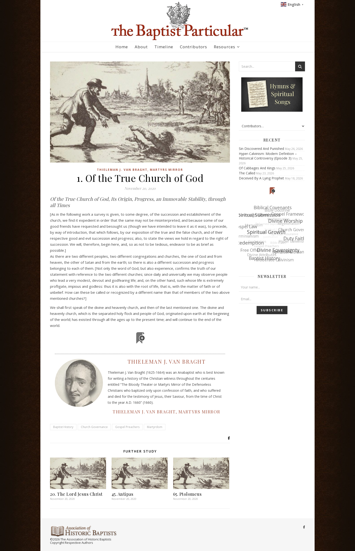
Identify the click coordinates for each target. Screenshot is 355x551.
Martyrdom (154, 427)
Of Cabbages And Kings (257, 168)
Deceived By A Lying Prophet (261, 178)
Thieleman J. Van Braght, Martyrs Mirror (140, 170)
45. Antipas (122, 494)
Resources (224, 46)
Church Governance (94, 427)
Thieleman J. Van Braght (166, 361)
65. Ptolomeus (187, 494)
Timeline (163, 46)
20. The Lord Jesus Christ (76, 494)
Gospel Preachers (127, 427)
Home (121, 46)
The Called (247, 173)
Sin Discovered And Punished (261, 148)
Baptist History (63, 427)
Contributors (193, 46)
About (141, 46)
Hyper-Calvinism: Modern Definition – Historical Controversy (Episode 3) (268, 155)
